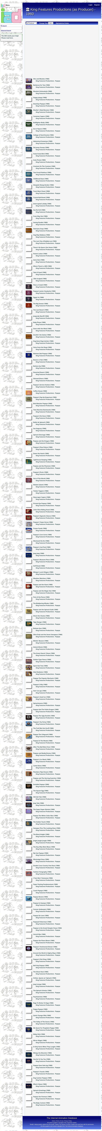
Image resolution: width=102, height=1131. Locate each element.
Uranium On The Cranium (42, 166)
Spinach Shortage (39, 435)
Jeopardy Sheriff (38, 316)
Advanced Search (6, 30)
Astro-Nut (36, 260)
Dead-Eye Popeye (39, 104)
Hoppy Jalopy (37, 98)
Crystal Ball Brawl (39, 197)
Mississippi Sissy (39, 859)
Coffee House (37, 391)
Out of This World (39, 478)
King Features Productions (45, 81)
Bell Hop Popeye (38, 965)
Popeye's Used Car (39, 697)
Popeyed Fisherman (40, 922)
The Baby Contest (39, 1103)
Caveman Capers (39, 116)
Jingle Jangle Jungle (40, 841)
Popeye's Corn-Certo (40, 535)
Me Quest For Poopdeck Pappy (43, 1028)
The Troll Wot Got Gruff (41, 728)
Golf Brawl (36, 566)
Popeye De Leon (38, 916)
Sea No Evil (37, 210)
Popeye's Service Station (41, 385)
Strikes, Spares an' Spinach (42, 978)
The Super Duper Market (41, 809)
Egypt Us (36, 297)
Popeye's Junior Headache (42, 291)
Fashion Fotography (40, 872)
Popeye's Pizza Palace (40, 447)
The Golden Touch (39, 822)
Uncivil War (37, 934)
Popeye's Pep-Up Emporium (42, 397)
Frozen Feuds (37, 528)
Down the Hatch (38, 453)
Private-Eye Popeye (39, 503)
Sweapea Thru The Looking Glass (44, 828)
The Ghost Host (38, 972)
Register (97, 5)
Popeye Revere (38, 897)
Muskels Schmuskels (40, 91)
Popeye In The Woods (40, 741)
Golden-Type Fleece (40, 660)
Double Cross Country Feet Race (44, 866)
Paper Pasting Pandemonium (43, 884)
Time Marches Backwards (42, 410)
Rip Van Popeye (38, 853)
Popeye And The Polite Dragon (43, 709)
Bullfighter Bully (39, 122)
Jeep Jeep (36, 553)
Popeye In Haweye (39, 903)
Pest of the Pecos (39, 597)
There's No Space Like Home (43, 247)
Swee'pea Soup (38, 229)
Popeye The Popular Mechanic (43, 678)
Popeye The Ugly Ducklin (41, 716)
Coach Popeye (38, 891)
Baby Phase (37, 322)
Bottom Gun (37, 628)
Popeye (57, 81)
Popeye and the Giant (40, 585)
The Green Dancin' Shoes (41, 653)
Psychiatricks (37, 997)
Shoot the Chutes (39, 616)
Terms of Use (59, 1121)
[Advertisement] (11, 52)
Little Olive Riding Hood (41, 510)
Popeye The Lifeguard (40, 734)
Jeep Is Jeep (37, 984)
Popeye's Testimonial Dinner (43, 947)
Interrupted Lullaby (40, 204)
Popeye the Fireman (40, 1097)
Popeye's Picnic (38, 472)
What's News (37, 1084)
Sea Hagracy (37, 428)
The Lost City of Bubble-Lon (42, 241)
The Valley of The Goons (41, 1022)
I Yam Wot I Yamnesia (40, 878)
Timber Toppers (38, 491)
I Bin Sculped (37, 279)
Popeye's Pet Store (39, 416)
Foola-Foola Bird (38, 154)
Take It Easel (37, 272)
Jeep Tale (36, 803)
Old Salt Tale (37, 797)
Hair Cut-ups (37, 691)
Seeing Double (38, 222)
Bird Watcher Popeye (40, 403)
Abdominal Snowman (40, 141)
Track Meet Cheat (39, 191)
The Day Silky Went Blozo (42, 847)
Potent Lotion (38, 254)
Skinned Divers (38, 379)
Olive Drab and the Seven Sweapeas (45, 635)
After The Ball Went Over (41, 747)
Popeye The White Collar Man (43, 816)
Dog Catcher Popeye (40, 1078)
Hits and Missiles (39, 79)
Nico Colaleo (71, 1124)
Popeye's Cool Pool (39, 547)
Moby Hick (36, 1034)
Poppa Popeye (38, 1009)
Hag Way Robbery (39, 235)
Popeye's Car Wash (39, 759)
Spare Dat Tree (38, 666)
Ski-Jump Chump (39, 147)
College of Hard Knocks (41, 135)
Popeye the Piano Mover (41, 941)
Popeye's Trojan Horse (40, 522)
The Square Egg (38, 791)
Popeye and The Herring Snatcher (44, 778)
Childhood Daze (38, 179)
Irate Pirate (37, 160)
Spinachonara (38, 703)
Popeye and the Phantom (42, 466)
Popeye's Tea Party (39, 722)
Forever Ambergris (39, 909)
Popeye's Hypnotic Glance (42, 516)
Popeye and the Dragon (41, 441)
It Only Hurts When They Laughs (44, 1047)
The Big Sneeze (38, 304)
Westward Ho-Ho (39, 541)
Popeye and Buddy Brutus (42, 753)
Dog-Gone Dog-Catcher (41, 341)
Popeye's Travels (39, 1072)
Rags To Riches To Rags (41, 1003)
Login (90, 5)
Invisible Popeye (39, 784)
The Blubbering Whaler (41, 603)
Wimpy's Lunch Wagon (41, 572)
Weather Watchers (39, 578)
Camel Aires (37, 766)
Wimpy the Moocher (40, 1053)
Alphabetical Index (62, 23)
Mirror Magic (37, 1040)
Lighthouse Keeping (40, 460)
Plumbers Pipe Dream (40, 772)
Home (53, 1121)
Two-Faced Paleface (40, 172)
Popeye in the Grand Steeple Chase (45, 928)
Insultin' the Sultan (39, 335)
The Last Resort (38, 310)
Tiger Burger (37, 622)
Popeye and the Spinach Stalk (43, 610)
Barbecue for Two (39, 85)
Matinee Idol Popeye (40, 354)
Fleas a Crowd (38, 285)
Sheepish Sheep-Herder (41, 185)
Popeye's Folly (38, 684)
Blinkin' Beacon (38, 641)
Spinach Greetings (39, 1090)
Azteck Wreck (38, 647)
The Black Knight (39, 834)
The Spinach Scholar (40, 990)
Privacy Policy (68, 1121)
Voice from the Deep (40, 347)
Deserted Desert (39, 372)
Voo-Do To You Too (39, 1059)
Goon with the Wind (40, 329)
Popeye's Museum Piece (41, 560)
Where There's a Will (40, 266)
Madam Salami (38, 485)
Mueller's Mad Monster (41, 110)
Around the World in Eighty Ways (44, 953)
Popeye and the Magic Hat (42, 591)
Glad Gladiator (38, 672)
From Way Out (38, 216)
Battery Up (37, 366)
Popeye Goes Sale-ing (40, 1065)
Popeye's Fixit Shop (39, 959)
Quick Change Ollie (39, 1015)
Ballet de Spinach (39, 422)
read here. (9, 38)
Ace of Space (37, 129)
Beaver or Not (38, 360)
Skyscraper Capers (39, 497)
